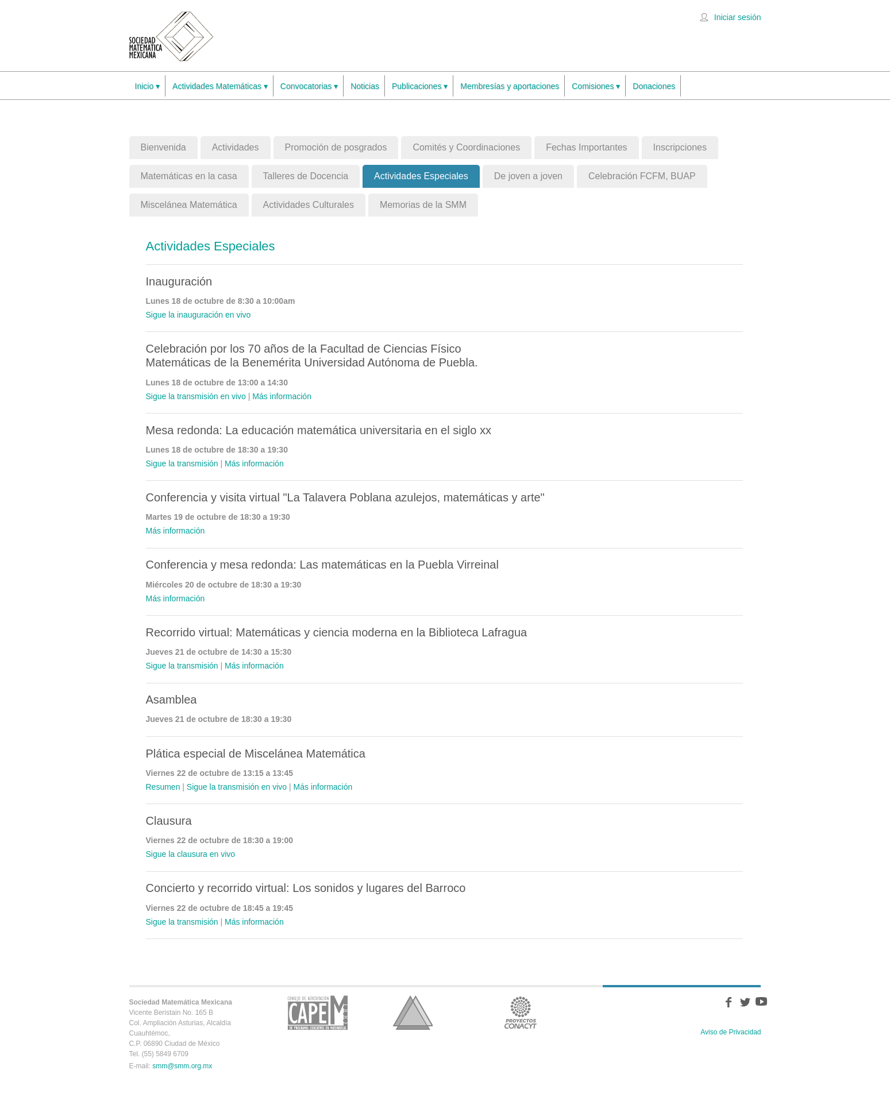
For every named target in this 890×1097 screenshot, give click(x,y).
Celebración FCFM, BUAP (642, 176)
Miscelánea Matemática (189, 205)
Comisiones (596, 86)
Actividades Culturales (308, 205)
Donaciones (654, 86)
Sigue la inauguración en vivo (198, 314)
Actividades (235, 147)
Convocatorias (309, 86)
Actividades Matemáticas (220, 86)
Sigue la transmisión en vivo (196, 396)
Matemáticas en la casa (189, 176)
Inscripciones (680, 147)
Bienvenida (163, 147)
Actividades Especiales (421, 176)
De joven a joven (528, 176)
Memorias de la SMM (423, 205)
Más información (281, 396)
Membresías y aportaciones (509, 86)
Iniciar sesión (737, 17)
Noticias (364, 86)
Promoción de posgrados (336, 147)
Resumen (163, 786)
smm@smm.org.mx (182, 1066)
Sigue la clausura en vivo (191, 854)
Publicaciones (420, 86)
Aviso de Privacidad (730, 1032)
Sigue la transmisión (182, 463)
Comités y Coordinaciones (466, 147)
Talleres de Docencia (306, 176)
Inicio (147, 86)
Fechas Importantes (586, 147)
